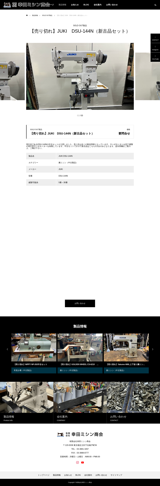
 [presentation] (153, 349)
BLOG (86, 5)
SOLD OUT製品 (80, 26)
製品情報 (62, 5)
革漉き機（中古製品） (23, 370)
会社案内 (97, 5)
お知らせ (75, 5)
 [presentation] (6, 349)
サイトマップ (116, 475)
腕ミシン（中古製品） (69, 370)
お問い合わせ (112, 5)
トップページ (43, 475)
